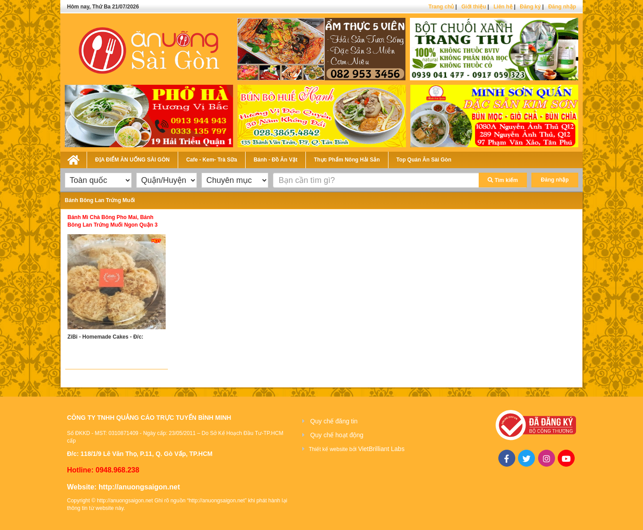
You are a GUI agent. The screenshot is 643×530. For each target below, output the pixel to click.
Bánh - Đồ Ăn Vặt (275, 160)
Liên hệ (502, 7)
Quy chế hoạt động (336, 435)
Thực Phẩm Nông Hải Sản (347, 160)
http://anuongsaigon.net (139, 487)
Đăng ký (530, 7)
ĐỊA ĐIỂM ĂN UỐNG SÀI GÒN (132, 160)
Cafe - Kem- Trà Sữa (211, 160)
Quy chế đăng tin (334, 421)
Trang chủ (441, 7)
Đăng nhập (562, 7)
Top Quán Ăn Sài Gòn (424, 160)
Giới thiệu (473, 7)
